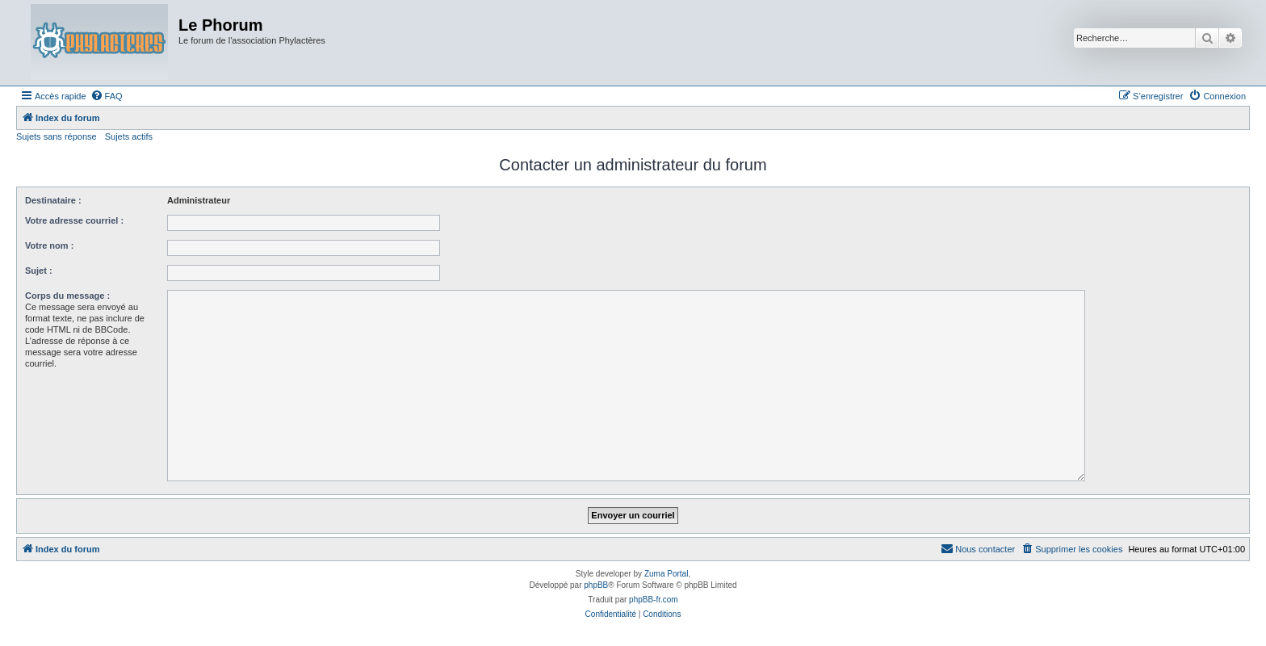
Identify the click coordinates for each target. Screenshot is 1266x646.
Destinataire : (53, 200)
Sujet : (38, 270)
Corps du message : (67, 295)
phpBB (596, 585)
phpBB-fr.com (653, 599)
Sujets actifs (129, 136)
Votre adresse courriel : (74, 220)
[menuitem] (106, 96)
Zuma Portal (666, 573)
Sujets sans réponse (56, 136)
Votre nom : (49, 245)
